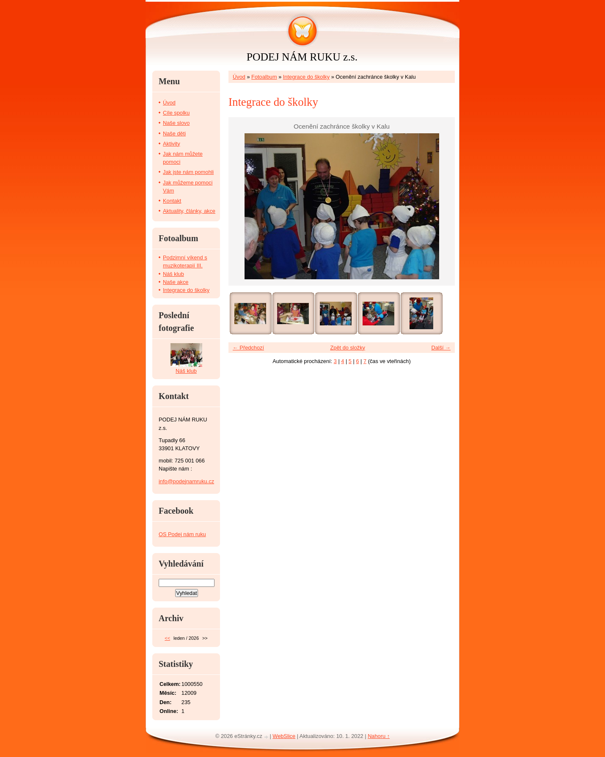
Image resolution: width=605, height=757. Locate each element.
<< (167, 638)
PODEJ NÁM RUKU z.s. (302, 57)
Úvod (239, 77)
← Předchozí (248, 347)
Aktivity (171, 143)
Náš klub (173, 274)
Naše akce (175, 282)
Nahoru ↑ (379, 736)
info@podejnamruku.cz (186, 481)
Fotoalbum (264, 77)
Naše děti (174, 133)
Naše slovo (176, 123)
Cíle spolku (176, 113)
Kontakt (172, 201)
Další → (441, 347)
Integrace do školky (306, 77)
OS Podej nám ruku (182, 534)
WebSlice (283, 736)
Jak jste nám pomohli (188, 172)
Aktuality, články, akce (189, 211)
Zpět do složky (347, 347)
